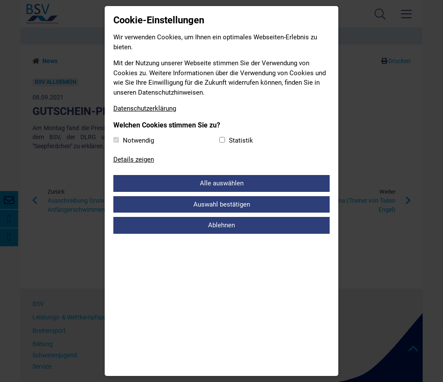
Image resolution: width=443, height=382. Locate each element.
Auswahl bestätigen (221, 204)
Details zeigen (133, 159)
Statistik (241, 140)
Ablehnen (221, 225)
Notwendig (138, 140)
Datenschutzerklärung (144, 108)
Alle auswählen (222, 183)
